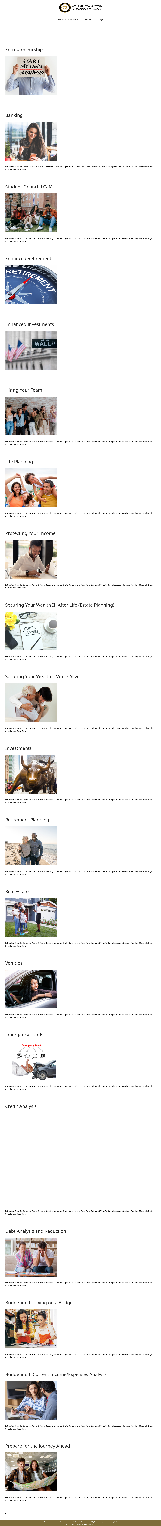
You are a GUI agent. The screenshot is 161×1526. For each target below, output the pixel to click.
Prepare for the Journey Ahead (37, 1446)
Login (101, 19)
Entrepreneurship (24, 49)
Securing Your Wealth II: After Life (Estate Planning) (59, 605)
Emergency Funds (24, 1035)
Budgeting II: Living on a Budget (39, 1303)
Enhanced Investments (29, 324)
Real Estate (17, 891)
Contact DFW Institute (67, 19)
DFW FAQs (88, 19)
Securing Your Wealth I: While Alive (42, 676)
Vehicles (14, 963)
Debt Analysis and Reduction (35, 1231)
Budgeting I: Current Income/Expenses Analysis (56, 1374)
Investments (18, 748)
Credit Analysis (21, 1106)
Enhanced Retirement (28, 258)
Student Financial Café (29, 187)
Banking (14, 115)
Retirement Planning (27, 820)
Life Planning (19, 462)
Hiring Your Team (23, 390)
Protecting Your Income (30, 533)
